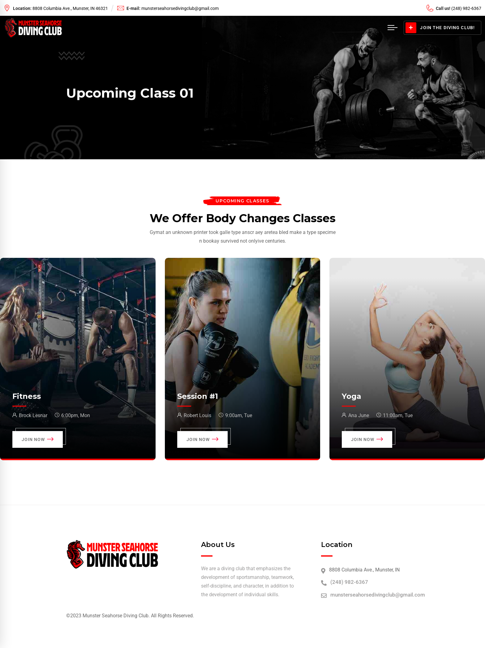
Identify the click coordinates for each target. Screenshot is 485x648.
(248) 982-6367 (349, 582)
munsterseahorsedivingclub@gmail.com (180, 8)
